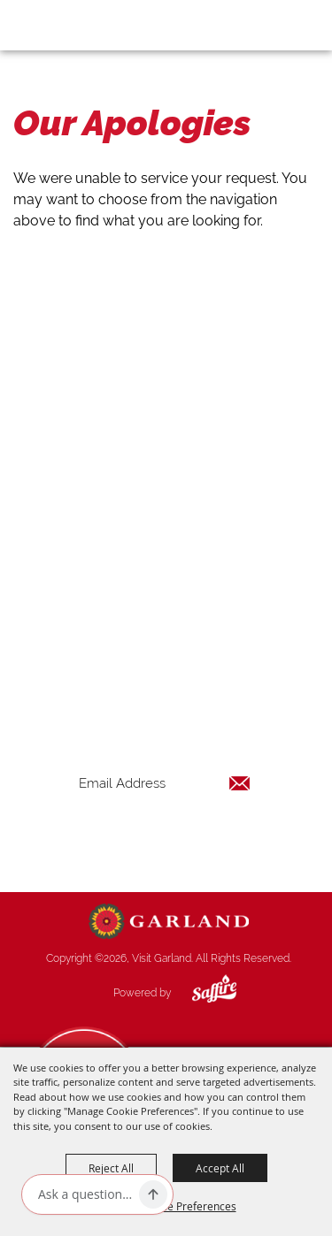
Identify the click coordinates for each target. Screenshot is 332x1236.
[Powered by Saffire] (201, 993)
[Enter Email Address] (164, 782)
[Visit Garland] (63, 24)
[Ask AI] (85, 1194)
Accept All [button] (220, 1168)
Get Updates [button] (165, 840)
